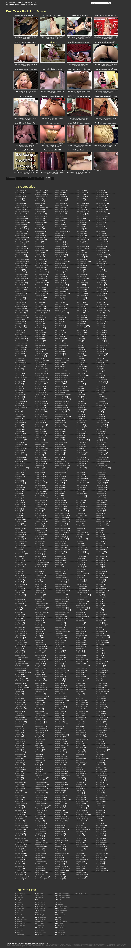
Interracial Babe (59, 509)
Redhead (82, 37)
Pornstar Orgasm (80, 668)
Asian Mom (18, 474)
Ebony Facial (38, 683)
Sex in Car (98, 270)
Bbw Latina (18, 547)
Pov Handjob (79, 687)
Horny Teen (58, 455)
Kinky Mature (59, 657)
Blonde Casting (19, 818)
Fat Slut (37, 769)
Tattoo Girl (98, 515)
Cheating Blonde (39, 369)
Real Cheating (79, 778)
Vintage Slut (99, 741)
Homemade (52, 38)
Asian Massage (19, 465)
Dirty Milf (37, 636)
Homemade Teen (60, 414)
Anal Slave (18, 392)
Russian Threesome (101, 235)
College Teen (38, 481)
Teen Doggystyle (100, 560)
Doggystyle (102, 65)
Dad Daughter (39, 605)
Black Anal (18, 730)
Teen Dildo (99, 558)
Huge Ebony (58, 485)
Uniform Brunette (100, 685)
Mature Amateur (59, 870)
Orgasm (110, 38)
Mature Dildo (79, 218)
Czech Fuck (38, 590)
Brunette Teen (39, 308)
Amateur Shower (19, 293)
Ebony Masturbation (40, 696)
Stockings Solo (100, 465)
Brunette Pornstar (40, 293)
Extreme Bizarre (39, 722)
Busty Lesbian (39, 341)
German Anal (59, 192)
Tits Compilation (100, 661)
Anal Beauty (18, 358)
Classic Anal (38, 427)
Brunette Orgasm (40, 291)
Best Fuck (17, 618)
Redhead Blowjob (80, 801)
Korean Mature (59, 676)
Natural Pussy (79, 500)
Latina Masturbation (60, 700)
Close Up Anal (39, 446)
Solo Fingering (100, 399)
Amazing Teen (19, 334)
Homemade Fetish (60, 403)
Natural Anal (79, 491)
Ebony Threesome (40, 713)
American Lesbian (20, 345)
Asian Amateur (19, 422)
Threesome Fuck (100, 640)
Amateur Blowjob (19, 209)
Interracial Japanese (60, 530)
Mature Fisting (79, 233)
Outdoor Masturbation (81, 595)
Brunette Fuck (39, 278)
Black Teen (18, 790)
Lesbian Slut (58, 808)
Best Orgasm (18, 623)
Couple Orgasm (39, 506)
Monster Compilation (81, 459)
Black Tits (17, 795)
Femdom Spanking (40, 788)
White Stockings (100, 769)
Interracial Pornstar (60, 545)
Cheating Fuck (39, 375)
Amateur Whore (19, 321)
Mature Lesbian (80, 257)
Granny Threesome (60, 304)
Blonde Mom (18, 851)
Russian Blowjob (100, 194)
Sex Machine (99, 265)
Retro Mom (79, 853)
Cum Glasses (39, 541)
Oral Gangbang (80, 569)
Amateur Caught (19, 216)
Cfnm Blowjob (39, 362)
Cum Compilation (40, 534)
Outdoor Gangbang (81, 590)
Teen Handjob (99, 584)
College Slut (38, 478)
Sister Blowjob (99, 317)
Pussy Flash (79, 750)
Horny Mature (59, 442)
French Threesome (40, 872)
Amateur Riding (19, 289)
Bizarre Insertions (20, 719)
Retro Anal (78, 834)
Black (24, 65)
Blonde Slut (18, 862)
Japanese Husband (60, 601)
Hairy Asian (58, 321)
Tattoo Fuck (99, 513)
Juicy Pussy (58, 646)
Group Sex (58, 315)
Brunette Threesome (40, 310)
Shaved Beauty (100, 280)
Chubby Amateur (39, 394)
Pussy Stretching (80, 763)
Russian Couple (100, 201)
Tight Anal (98, 644)
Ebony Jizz (38, 691)
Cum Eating (38, 536)
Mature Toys (79, 328)
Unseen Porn (20, 921)
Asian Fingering (19, 448)
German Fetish (59, 207)
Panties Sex (79, 612)
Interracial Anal (59, 506)
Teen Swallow (99, 620)
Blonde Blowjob (19, 816)
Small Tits (98, 377)
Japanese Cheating (60, 582)
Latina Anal (58, 681)
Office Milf (78, 536)
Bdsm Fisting (18, 588)
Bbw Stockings (19, 577)
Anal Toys (17, 403)
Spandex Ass (99, 418)
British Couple (39, 229)
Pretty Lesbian (79, 719)
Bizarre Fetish (19, 717)
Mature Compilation (81, 211)
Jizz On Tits (58, 642)
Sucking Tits (99, 496)
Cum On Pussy (39, 552)
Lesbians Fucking (60, 840)
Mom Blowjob (79, 420)
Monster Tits (79, 470)
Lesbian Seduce (59, 803)
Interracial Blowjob (60, 511)
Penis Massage (80, 623)
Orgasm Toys (79, 575)
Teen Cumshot (100, 552)
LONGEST (39, 178)
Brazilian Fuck (39, 211)
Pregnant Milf (79, 713)
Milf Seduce (79, 390)
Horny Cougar (59, 431)
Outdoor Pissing (80, 599)
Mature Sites (60, 913)
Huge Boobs (58, 476)
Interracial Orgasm (60, 539)
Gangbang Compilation (41, 877)
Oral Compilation (80, 560)
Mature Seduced (80, 295)
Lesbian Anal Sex (60, 732)
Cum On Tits (38, 554)
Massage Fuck (59, 862)
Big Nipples (18, 694)
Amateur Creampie (20, 229)
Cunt (76, 38)
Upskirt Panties (100, 698)
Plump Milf (78, 648)
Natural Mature (80, 498)
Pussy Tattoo (79, 765)
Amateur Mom (19, 272)
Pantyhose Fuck (80, 614)
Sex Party (98, 267)
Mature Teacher (80, 323)
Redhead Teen (80, 827)
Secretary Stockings (101, 250)
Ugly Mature (99, 676)
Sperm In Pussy (100, 427)
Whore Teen (99, 782)
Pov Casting (79, 683)
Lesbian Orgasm (59, 784)
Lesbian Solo (58, 810)
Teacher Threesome (101, 526)
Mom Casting (79, 422)
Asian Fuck (18, 453)
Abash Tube (20, 930)
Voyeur (48, 146)
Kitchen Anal (58, 668)
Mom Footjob (79, 433)
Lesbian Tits (58, 831)
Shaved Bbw (99, 278)
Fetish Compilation (40, 793)
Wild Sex (98, 818)
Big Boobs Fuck (19, 657)
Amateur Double (19, 244)
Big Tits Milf (18, 711)
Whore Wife (99, 786)
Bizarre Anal (18, 715)
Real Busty (78, 775)
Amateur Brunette (20, 211)
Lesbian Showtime (62, 906)
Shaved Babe (99, 276)
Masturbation (56, 37)
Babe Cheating (19, 521)
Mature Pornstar (80, 283)
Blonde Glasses (19, 836)
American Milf (19, 349)
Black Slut (17, 778)
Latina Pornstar (59, 711)
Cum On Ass (38, 545)
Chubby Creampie (40, 403)
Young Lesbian (100, 857)
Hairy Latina (58, 341)
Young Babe (99, 834)
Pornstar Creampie (81, 661)
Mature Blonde (80, 201)
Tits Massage (99, 666)
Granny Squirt (59, 302)
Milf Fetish (78, 362)
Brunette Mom (39, 289)
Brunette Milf (38, 287)
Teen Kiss (98, 586)
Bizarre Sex (18, 726)
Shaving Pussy (100, 306)
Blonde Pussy (19, 859)
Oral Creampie (80, 562)
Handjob (103, 64)
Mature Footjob (80, 235)
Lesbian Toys (59, 834)
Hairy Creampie (59, 332)
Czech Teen (38, 601)
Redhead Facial (80, 808)
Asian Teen (18, 498)
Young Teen (99, 868)
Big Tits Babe (18, 700)
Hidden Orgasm (59, 392)
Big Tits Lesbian (19, 709)
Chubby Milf (38, 414)
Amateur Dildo (19, 239)
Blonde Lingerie (19, 846)
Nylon (102, 92)
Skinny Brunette (100, 334)
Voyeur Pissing (100, 752)
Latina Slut (58, 715)
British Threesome (40, 250)
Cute (115, 64)
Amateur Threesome (20, 317)
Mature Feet (79, 227)
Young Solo (99, 866)
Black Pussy (18, 773)
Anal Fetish (18, 371)
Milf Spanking (79, 394)
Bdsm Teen (18, 592)
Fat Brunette (38, 750)
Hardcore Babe (59, 371)
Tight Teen (98, 659)
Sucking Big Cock (100, 481)
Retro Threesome (80, 859)
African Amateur (19, 190)
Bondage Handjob (40, 194)
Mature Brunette (80, 205)
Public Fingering (80, 732)
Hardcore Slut (59, 384)
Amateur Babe (19, 203)
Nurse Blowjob (79, 513)
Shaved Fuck (99, 289)
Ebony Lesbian (39, 694)
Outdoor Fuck (79, 588)
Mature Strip (79, 313)
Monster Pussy (80, 468)
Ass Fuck (17, 511)
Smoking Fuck (99, 386)
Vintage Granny (100, 724)
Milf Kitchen (79, 373)
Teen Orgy (98, 595)
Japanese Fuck (59, 592)
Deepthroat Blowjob (40, 608)
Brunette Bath (39, 257)
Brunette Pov (38, 295)
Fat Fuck (37, 754)
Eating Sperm (39, 666)
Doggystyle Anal (39, 646)
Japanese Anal (59, 571)
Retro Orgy (79, 857)
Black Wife (18, 801)
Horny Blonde (59, 422)
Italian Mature (59, 562)
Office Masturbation (81, 534)
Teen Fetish (99, 567)
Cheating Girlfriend (40, 377)
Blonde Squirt (18, 866)
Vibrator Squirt (99, 709)
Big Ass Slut (18, 651)
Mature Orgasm (80, 274)
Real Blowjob (79, 771)
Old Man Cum (79, 552)
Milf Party (78, 382)
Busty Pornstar (39, 347)
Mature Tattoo (79, 321)
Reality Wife (79, 793)
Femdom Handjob (40, 782)
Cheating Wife (39, 392)
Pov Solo (78, 698)
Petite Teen (79, 633)
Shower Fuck (99, 308)
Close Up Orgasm (40, 461)
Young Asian (99, 831)
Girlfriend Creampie (60, 246)
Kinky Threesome (60, 661)
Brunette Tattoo (39, 306)
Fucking (57, 146)
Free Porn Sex (61, 932)
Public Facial (79, 730)
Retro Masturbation (81, 846)
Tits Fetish (98, 663)
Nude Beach (79, 509)
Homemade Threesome (61, 416)
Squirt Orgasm (100, 442)
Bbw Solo (17, 573)
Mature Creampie (80, 214)
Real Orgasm (79, 786)
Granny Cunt (58, 280)
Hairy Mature (58, 347)
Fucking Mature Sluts (63, 893)
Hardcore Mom (59, 377)
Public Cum (79, 728)
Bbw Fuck (17, 543)
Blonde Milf (18, 849)
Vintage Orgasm (100, 737)
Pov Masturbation (80, 689)
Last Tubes (20, 906)
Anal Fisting (18, 373)
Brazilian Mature (39, 216)
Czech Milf (38, 597)
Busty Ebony (38, 334)
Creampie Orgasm (40, 521)
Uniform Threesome (101, 691)
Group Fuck (58, 310)
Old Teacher (79, 558)
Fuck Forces (20, 910)
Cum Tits (37, 560)
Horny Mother (59, 448)
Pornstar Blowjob (80, 659)
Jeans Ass (58, 633)
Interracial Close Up (60, 513)
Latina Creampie (59, 687)
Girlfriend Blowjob (60, 244)
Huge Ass (58, 474)
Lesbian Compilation (61, 745)
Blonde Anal (18, 806)
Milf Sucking (79, 403)
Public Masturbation (81, 739)
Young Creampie (100, 849)
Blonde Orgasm (19, 853)
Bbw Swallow (18, 580)
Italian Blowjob (59, 556)
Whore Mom (99, 778)
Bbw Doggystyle (19, 541)
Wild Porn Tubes (21, 923)
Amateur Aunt (19, 201)
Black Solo (18, 780)
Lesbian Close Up (60, 743)
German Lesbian (59, 216)
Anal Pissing (18, 388)
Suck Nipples (99, 476)
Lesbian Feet (58, 754)
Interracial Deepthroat (61, 519)
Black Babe (18, 735)
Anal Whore (18, 405)
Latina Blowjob (59, 685)
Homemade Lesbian (60, 407)
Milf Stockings (79, 399)
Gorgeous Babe (59, 263)
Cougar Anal (38, 485)
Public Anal (79, 726)
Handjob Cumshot (60, 360)
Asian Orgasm (19, 478)
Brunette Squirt (39, 304)
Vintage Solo (99, 743)
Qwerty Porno (20, 915)
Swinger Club (99, 502)
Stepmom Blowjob (101, 448)
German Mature (59, 218)
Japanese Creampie (60, 586)
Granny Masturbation (61, 293)
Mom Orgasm (79, 442)
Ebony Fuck (38, 685)
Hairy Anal (58, 319)
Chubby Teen (38, 422)
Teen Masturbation (101, 590)
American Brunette (20, 341)
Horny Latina (58, 440)
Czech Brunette (39, 588)
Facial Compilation (40, 728)
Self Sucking (99, 261)
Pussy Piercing (80, 758)
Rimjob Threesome (81, 874)
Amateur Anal (18, 196)
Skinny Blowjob (100, 332)
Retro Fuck (79, 842)
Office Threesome (80, 539)
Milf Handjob (79, 369)
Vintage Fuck (99, 722)
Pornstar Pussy (80, 670)
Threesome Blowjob (101, 636)
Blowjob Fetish (19, 879)
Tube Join (19, 895)
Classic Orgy (38, 440)
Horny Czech (58, 433)
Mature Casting (80, 207)
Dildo (35, 37)
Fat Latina (38, 756)
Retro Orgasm (79, 855)
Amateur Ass (18, 199)
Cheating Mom (39, 388)
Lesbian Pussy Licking (61, 799)
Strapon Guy (99, 470)
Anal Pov (17, 390)
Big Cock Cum (19, 668)
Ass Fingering (19, 506)
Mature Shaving (80, 298)
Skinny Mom (99, 349)
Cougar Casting (39, 487)
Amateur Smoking (20, 295)
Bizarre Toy (18, 728)
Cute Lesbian (38, 577)
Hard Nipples (58, 369)
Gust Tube (40, 895)
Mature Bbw (58, 879)
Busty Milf (38, 343)
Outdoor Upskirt (80, 603)
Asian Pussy (18, 487)
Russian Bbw (99, 190)
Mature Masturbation (81, 261)
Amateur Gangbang (20, 252)
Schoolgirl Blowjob (101, 237)
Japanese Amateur (60, 569)
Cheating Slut (39, 390)
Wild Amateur (99, 801)
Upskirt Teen (99, 702)
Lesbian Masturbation (61, 775)
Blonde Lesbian (19, 844)
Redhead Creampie (81, 806)
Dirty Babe (38, 625)
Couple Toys (38, 511)
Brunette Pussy (39, 298)
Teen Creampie (100, 549)
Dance (28, 65)
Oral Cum (78, 564)
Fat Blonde (38, 747)
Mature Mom (79, 265)
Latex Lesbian (59, 679)
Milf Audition (79, 338)
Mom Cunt (78, 429)
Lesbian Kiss (58, 769)
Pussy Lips (78, 756)
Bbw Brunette (18, 534)
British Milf (38, 242)
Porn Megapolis (61, 915)
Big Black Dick (19, 655)
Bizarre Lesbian (19, 722)
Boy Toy (37, 205)
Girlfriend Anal (59, 242)
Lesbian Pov (58, 797)
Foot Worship (38, 840)
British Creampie (39, 231)
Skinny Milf (99, 347)
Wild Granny (99, 808)
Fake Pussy (38, 732)
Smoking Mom (100, 390)
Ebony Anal (38, 670)
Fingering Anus (39, 801)
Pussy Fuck (79, 752)
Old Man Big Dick (80, 549)
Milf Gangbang (80, 366)
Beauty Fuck (18, 603)
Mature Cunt (79, 216)
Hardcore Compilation (61, 373)
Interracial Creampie (60, 515)
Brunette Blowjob (40, 265)
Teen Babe (99, 534)
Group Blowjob (59, 308)
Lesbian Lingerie (59, 771)
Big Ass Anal (18, 625)
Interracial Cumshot (60, 517)
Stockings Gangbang (101, 461)
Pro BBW (59, 917)
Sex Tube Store (41, 910)
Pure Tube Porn (41, 904)
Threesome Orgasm (101, 642)
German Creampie (60, 205)
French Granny (39, 859)
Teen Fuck (98, 575)
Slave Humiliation (100, 360)
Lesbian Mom (59, 780)
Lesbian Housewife (60, 767)
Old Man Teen (79, 556)
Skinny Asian (99, 326)
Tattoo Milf (98, 517)
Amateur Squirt (19, 300)
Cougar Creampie (40, 489)
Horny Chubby (59, 429)
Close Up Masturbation (41, 459)
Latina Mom (58, 704)
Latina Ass (58, 683)
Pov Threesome (80, 700)
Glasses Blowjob (59, 255)
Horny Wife (58, 457)
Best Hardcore (19, 620)
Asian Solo (18, 493)
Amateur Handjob (20, 257)
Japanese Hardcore (60, 597)
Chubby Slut (38, 420)
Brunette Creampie (40, 272)
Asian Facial (18, 446)
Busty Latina (38, 338)
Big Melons (18, 691)
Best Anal (17, 608)
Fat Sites (39, 934)
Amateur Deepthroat (20, 237)
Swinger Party (99, 509)
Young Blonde (99, 840)
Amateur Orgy (19, 280)
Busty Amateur (39, 317)
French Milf (38, 866)
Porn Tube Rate (41, 902)
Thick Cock (99, 633)
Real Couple (79, 782)
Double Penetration (40, 659)
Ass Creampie (19, 504)
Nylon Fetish (79, 526)
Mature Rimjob (80, 291)
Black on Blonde (19, 803)
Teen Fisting (99, 573)
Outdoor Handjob (80, 592)
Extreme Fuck (39, 724)
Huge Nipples (59, 491)
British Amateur (39, 222)
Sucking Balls (99, 478)
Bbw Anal (17, 530)
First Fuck (38, 818)
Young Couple (99, 846)
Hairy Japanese (59, 338)
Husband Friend (59, 502)
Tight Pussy (99, 657)
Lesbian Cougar (59, 747)
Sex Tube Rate (41, 908)
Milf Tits (78, 412)
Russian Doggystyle (101, 203)
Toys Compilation (100, 670)
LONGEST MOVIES (31, 4)
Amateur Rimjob (19, 291)
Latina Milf (58, 702)
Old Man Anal (79, 545)
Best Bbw (17, 612)
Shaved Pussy (100, 298)
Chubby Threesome (40, 425)
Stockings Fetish (100, 459)
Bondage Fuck (39, 192)
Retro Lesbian (79, 844)
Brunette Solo (39, 302)
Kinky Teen (58, 659)
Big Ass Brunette (19, 633)
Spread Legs (99, 433)
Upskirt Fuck (99, 696)
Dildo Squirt (38, 620)
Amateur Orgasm (19, 278)
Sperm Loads (99, 431)
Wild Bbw (98, 803)
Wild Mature (99, 812)
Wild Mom (98, 816)
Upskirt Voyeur (100, 704)
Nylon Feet (78, 524)
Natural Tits (79, 504)
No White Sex (40, 928)
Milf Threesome (80, 410)
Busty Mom (38, 345)
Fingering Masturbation (41, 806)
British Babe (38, 227)
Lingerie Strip (59, 851)
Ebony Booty (38, 679)
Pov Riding (78, 696)
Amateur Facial (19, 246)
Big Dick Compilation (20, 681)
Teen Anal (98, 530)
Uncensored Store (22, 919)
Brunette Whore (39, 313)
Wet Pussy (99, 763)
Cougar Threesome (40, 498)
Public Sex (78, 741)
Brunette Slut (38, 300)
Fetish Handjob (39, 797)
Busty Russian (39, 349)
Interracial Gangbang (61, 528)
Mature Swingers (80, 319)
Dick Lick (37, 614)
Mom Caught (79, 425)
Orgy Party (78, 577)
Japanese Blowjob (60, 580)
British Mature (39, 239)
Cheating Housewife (40, 379)
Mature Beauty (80, 190)
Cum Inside (38, 543)
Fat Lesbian (38, 758)
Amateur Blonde (19, 207)
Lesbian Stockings (60, 818)
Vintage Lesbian (100, 726)
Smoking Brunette (100, 384)
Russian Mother (100, 222)
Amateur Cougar (19, 224)
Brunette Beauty (39, 259)
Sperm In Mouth (100, 425)
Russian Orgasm (100, 224)
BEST (20, 178)
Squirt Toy (98, 444)
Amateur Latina (19, 263)
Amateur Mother (19, 274)
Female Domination (40, 778)
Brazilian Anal (39, 209)
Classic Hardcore (40, 433)
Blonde (20, 37)
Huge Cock (58, 478)
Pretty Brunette (80, 717)
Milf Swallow (79, 405)
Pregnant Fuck (80, 709)
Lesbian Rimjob (59, 801)
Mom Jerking (79, 437)
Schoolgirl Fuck (100, 239)
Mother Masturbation (81, 483)
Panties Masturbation (81, 608)
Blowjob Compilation (20, 877)
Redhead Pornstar (80, 821)
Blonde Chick (18, 821)
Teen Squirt (99, 612)
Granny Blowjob (59, 276)
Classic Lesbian (39, 435)
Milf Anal (78, 336)
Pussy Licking (79, 754)
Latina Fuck (58, 691)
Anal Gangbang (19, 377)
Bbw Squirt (18, 575)
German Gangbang (60, 211)
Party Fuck (78, 618)
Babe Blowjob (19, 519)
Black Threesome (20, 793)
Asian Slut (18, 491)
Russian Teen (99, 233)
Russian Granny (100, 207)
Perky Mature (79, 627)
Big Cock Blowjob (20, 663)
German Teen (59, 229)
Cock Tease (38, 470)
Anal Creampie (19, 366)
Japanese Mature (60, 612)
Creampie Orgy (39, 524)
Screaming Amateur (101, 242)
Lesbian (24, 37)
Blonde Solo (18, 864)
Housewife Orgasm (60, 470)
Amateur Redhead (20, 287)
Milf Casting (79, 349)
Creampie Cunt (39, 519)
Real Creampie (80, 784)
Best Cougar (18, 616)
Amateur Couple (19, 227)
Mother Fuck (79, 481)
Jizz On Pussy (59, 640)
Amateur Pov (18, 285)
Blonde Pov (18, 857)
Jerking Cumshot (60, 636)
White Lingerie (100, 767)
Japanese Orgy (59, 620)
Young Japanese (100, 853)
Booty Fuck (38, 201)
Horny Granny (59, 437)
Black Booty (18, 741)
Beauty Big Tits (19, 601)
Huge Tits (58, 496)
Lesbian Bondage (60, 741)
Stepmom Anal (100, 446)
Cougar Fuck (38, 491)
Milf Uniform (79, 414)
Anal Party (18, 386)
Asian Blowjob (19, 435)
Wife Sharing (99, 797)
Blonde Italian (19, 842)
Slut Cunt (98, 369)
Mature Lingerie (80, 259)
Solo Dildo (98, 397)
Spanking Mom (100, 420)
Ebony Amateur (39, 668)
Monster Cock (79, 457)
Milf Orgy (78, 379)
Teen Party (99, 599)
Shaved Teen (99, 302)
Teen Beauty (99, 536)
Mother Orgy (79, 487)
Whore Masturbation (101, 775)
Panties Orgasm (80, 610)
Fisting (79, 38)
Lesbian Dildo (59, 750)
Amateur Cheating (20, 218)
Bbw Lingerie (18, 552)
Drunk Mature (39, 661)
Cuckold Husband (40, 530)
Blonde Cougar (19, 823)
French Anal (38, 849)
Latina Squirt (58, 719)
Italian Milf (58, 564)
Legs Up (57, 730)
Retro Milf (78, 851)
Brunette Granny (39, 280)
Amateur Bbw (18, 205)
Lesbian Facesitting (60, 752)
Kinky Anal (58, 648)
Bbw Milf (17, 556)
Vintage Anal (99, 711)
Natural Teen (79, 502)
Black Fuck (18, 750)
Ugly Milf (98, 679)
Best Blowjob (18, 614)
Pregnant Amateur (80, 702)
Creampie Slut (39, 526)
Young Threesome (101, 870)
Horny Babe (58, 418)
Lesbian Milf (58, 778)
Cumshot (82, 172)
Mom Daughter (80, 431)
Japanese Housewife (61, 599)
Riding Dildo (79, 868)
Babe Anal (18, 517)
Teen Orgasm (99, 592)
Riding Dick (79, 866)
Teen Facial (99, 564)
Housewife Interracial (61, 468)
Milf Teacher (79, 407)
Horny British (58, 425)
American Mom (19, 351)
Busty (51, 37)
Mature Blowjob (80, 203)
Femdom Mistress (40, 786)
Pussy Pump (79, 760)
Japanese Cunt (59, 588)
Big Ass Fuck (18, 640)
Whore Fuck (99, 773)
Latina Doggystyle (60, 689)
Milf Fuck (78, 364)
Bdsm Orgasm (19, 590)
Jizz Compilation (59, 638)
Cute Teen (38, 582)
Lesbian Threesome (60, 829)
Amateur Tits (18, 319)
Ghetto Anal (58, 233)
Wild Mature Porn (62, 921)
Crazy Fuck (38, 513)
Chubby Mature (39, 412)
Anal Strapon (18, 397)
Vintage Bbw (99, 715)
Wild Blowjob (99, 806)
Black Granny (18, 752)
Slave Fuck (99, 358)
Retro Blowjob (79, 838)
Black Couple (18, 745)
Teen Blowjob (99, 541)
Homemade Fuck (60, 405)
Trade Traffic (27, 943)
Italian (26, 146)
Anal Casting (18, 360)
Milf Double (79, 358)
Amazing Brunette (20, 328)
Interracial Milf (59, 534)
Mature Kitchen (80, 252)
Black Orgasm (19, 765)
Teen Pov (98, 601)
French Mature (39, 864)
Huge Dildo (58, 483)
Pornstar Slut (79, 672)
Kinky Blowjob (59, 651)
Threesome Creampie (102, 638)
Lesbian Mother (59, 782)
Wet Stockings (99, 765)
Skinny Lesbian (100, 341)
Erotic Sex (38, 717)
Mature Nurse (79, 267)
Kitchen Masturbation (61, 670)
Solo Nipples (99, 405)
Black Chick (18, 743)
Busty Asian (38, 321)
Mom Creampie (80, 427)
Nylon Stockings (80, 532)
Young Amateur (100, 827)
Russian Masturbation (102, 214)
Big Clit (17, 659)
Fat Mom (37, 765)
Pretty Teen (79, 724)
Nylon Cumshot (80, 521)
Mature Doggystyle (81, 220)
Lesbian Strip (59, 823)
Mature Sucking (80, 315)
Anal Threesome (19, 401)
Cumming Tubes (41, 932)
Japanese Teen (59, 629)
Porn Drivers (20, 913)
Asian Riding (18, 489)
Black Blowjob (19, 739)
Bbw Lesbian (18, 549)
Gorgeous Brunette (60, 267)
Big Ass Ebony (19, 638)
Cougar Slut (38, 496)
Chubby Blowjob (39, 401)
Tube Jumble (20, 917)
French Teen (38, 870)
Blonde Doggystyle (20, 827)
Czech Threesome (40, 603)
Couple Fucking (39, 502)
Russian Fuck (99, 205)
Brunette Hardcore (40, 283)
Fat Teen (37, 771)
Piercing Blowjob (80, 636)
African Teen (18, 194)
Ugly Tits (98, 681)
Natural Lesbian (80, 496)
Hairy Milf (57, 349)
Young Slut (99, 864)
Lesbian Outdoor (59, 788)
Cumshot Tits (38, 567)
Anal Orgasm (18, 382)
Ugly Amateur (99, 672)
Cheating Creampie (40, 373)
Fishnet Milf (38, 829)
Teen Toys (98, 629)
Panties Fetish (79, 605)
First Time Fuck (39, 827)
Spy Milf (98, 440)
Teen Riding (99, 605)
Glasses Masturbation (61, 261)
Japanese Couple (60, 584)
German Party (59, 224)
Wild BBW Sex (61, 919)
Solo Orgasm (99, 407)
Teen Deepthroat (100, 556)
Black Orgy (18, 767)
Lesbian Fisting (59, 760)
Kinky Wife (58, 663)
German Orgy (59, 222)
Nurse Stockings (80, 515)
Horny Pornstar (59, 450)
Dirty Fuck (38, 631)
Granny (24, 38)
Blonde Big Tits (19, 812)
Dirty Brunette (39, 629)
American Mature (19, 347)
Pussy (28, 38)
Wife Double (99, 793)
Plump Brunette (80, 644)
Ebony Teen (38, 711)
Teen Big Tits (99, 539)
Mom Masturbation (81, 440)
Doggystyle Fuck (39, 648)
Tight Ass (98, 648)
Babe (45, 91)
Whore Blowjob (100, 771)
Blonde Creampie (20, 825)
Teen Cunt (98, 554)
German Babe (59, 194)
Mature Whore (79, 334)
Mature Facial (79, 224)
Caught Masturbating (41, 360)
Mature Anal (58, 872)
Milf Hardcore (79, 371)
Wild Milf (98, 814)
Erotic (51, 92)
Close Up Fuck (39, 457)
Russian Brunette (100, 196)
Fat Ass (37, 743)
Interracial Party (59, 543)
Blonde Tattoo (19, 868)
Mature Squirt (79, 308)
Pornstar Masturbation (82, 666)
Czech (52, 146)
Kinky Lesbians (59, 655)
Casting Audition (39, 356)
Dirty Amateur (39, 623)
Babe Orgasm (19, 526)
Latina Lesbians (59, 698)
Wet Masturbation (100, 758)
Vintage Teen (99, 745)
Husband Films (59, 500)
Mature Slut (79, 302)
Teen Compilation (100, 547)
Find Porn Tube (61, 934)
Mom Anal (78, 418)
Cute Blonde (38, 573)
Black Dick (18, 747)
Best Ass (17, 610)
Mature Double (80, 222)
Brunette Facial (39, 276)
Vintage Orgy (99, 739)
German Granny (59, 214)
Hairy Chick (58, 330)
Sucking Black (99, 485)
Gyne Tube (40, 897)
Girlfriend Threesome (61, 250)
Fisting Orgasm (39, 834)
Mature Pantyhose (80, 278)
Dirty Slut (37, 640)
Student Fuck (99, 474)
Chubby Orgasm (39, 416)
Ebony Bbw (38, 674)
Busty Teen (38, 351)
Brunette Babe (39, 255)
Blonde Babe (18, 808)
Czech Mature (39, 595)
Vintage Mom (99, 735)
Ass (48, 38)
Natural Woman (80, 506)
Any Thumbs (20, 934)
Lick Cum (57, 842)
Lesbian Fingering (60, 758)
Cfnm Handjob (39, 364)
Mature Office (79, 272)
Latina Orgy (58, 709)
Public (63, 91)
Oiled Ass (78, 541)
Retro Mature (79, 849)
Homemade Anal (59, 397)
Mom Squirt (79, 450)
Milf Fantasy (79, 360)
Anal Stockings (19, 394)
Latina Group (58, 694)
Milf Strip (78, 401)
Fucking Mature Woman (63, 897)
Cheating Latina (39, 384)
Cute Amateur (39, 569)
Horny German (59, 435)
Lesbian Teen (59, 827)
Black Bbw (18, 737)
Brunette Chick (39, 267)
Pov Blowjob (79, 681)
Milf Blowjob (79, 347)
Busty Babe (38, 323)
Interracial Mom (59, 536)
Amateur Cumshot (20, 233)
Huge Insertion (59, 489)
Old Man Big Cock (80, 547)
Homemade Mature (60, 410)
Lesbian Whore (59, 838)
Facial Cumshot (39, 730)
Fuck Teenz (60, 900)
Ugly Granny (99, 674)
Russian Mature (100, 216)
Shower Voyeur (100, 315)
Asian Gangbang (19, 455)
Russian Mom (99, 220)
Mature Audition (59, 877)
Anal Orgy (17, 384)
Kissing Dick (58, 666)
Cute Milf (37, 580)
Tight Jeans (99, 653)
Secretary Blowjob (101, 246)
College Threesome (40, 483)
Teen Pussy (99, 603)
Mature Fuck (79, 237)
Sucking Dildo (99, 491)
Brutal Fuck (38, 315)
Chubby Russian (39, 418)
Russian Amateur (80, 877)
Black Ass (17, 732)
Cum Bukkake (39, 532)
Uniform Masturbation (101, 689)
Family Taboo (38, 737)
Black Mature (18, 756)
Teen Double (99, 562)
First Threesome (39, 823)
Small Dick (99, 373)
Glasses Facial (59, 257)
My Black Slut (40, 925)
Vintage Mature (100, 730)
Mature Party (79, 280)
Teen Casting (99, 543)
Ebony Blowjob (39, 676)
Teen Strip (98, 616)
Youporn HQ (20, 928)
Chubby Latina (39, 407)
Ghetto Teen (58, 237)
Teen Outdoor (99, 597)
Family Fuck (38, 735)
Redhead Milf (79, 816)
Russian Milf (99, 218)
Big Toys (17, 713)
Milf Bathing (79, 341)
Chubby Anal (38, 397)
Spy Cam (98, 435)
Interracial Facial (59, 524)
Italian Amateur (59, 552)
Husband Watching (60, 504)
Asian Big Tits (19, 433)
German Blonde (59, 196)
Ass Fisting (18, 509)
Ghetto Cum (58, 235)
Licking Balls (58, 844)
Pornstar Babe (79, 657)
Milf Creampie (79, 351)
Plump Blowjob (80, 642)
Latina (103, 118)
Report (15, 34)
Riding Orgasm (80, 872)
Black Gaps (40, 921)
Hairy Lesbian (59, 343)
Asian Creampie (19, 440)
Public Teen (79, 743)
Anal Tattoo (18, 399)
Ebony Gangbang (40, 687)
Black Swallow (19, 788)
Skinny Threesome (101, 354)
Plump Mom (79, 651)
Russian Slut (99, 231)
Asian (99, 64)
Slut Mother (99, 371)
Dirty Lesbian (38, 633)
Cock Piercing (39, 468)
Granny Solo (58, 300)
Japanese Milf (59, 614)
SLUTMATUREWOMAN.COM (15, 943)
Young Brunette (100, 842)
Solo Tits (98, 412)
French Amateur (39, 846)
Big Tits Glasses (19, 707)
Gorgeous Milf (59, 272)
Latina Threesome (60, 724)
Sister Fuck (99, 319)
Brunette (74, 64)
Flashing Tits (38, 836)
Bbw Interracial (19, 545)
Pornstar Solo (79, 674)
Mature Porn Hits (61, 908)
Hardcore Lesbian (60, 375)
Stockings (87, 37)
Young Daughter (100, 851)
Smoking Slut (99, 392)
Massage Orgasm (60, 866)
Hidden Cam (58, 388)
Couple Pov (38, 509)
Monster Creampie (81, 461)
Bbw (19, 64)
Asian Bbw (18, 431)
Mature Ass (58, 874)
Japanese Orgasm (60, 618)
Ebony (22, 64)
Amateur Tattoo (19, 313)
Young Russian (100, 862)
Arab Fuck (18, 414)
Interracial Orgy (59, 541)
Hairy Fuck (58, 334)
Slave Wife (99, 362)
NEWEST (29, 178)
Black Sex (17, 775)
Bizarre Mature (19, 724)
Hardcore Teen (59, 386)
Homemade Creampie (61, 399)
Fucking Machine (40, 874)
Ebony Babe (38, 672)
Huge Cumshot (59, 481)
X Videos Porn (61, 930)
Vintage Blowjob (100, 717)
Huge (57, 38)
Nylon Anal (78, 517)
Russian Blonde (100, 192)
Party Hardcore (80, 620)
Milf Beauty (79, 343)
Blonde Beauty (19, 810)
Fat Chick (37, 752)
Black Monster (19, 763)
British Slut (38, 246)
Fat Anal (37, 741)
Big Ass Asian (19, 627)
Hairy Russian (59, 354)
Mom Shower (79, 446)
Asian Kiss (18, 461)
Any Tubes (40, 893)
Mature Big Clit (80, 194)
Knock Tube (40, 900)
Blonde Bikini (18, 814)
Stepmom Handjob (101, 453)
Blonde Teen (18, 870)
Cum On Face (39, 547)
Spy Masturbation (100, 437)
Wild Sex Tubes (21, 925)
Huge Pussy (58, 493)
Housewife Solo (59, 472)
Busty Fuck (38, 336)
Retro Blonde (79, 836)
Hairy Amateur (59, 317)
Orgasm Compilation (81, 573)
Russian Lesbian (100, 211)
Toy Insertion (99, 668)
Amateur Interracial (20, 261)
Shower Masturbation (101, 310)
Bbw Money (18, 558)
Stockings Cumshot (101, 457)
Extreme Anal (38, 719)
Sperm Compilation (101, 422)
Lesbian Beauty (59, 739)
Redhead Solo (79, 825)
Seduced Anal (99, 252)
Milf (83, 38)
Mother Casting (80, 476)
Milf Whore (78, 416)
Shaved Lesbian (100, 291)
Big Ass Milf (18, 646)
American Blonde (19, 338)
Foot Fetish (38, 838)
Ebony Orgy (38, 707)
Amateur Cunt (19, 235)
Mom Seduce (79, 444)
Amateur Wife (19, 323)
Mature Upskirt (80, 332)
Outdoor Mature (80, 597)
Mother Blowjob (80, 474)
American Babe (19, 336)
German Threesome (60, 231)
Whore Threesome (101, 784)
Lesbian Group (59, 765)
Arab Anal (17, 410)
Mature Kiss (79, 250)
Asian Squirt (18, 496)
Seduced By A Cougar (102, 255)
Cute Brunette (39, 575)
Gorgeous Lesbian (60, 270)
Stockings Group (100, 463)
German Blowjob (59, 199)
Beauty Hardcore (19, 605)
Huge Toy (57, 498)
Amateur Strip (19, 304)
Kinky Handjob (59, 653)
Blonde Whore (19, 874)
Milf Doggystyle (80, 356)
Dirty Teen (38, 642)
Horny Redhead (59, 453)
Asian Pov (18, 485)
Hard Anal (58, 364)
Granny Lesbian (59, 291)
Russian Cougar (100, 199)
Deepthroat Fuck (39, 610)
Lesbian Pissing (59, 790)
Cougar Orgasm (39, 493)
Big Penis (17, 696)
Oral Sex (78, 571)
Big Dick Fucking (19, 685)
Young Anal (99, 829)
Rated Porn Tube (41, 906)
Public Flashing (80, 735)
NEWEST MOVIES (20, 4)
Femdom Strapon (40, 790)
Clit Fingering (38, 444)
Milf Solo (78, 392)
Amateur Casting (19, 214)
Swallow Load (99, 498)
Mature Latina (79, 255)
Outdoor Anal (79, 582)
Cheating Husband (40, 382)
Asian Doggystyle (20, 444)
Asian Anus (18, 427)
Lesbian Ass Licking (60, 735)
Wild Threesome (100, 825)
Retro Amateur (79, 831)
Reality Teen (79, 790)
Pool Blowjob (79, 653)
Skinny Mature (100, 345)
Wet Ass (98, 756)
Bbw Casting (18, 536)
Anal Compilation (19, 362)
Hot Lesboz (60, 904)
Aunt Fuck (18, 515)
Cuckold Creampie (40, 528)
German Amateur (60, 190)
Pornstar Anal (79, 655)
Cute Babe (38, 571)
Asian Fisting (18, 450)
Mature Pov (79, 285)
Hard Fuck (58, 366)
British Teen (38, 248)
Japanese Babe (59, 575)
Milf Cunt (78, 354)
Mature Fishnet (80, 231)
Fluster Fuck (20, 904)
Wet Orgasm (99, 760)
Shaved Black (99, 283)
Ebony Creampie (39, 681)
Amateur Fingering (20, 248)
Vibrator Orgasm (100, 707)
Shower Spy (99, 313)
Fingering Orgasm (40, 808)
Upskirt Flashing (100, 694)
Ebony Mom (38, 702)
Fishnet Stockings (40, 831)
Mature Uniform (80, 330)
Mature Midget (79, 263)
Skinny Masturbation (101, 343)
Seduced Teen (100, 257)
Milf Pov (78, 386)
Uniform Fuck (99, 687)
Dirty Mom (38, 638)
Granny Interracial (60, 289)
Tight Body (99, 651)
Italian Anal (58, 554)
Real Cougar (79, 780)
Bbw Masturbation (20, 554)
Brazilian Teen (39, 220)
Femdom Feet (39, 780)
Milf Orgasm (79, 377)
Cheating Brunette (40, 371)
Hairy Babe (58, 323)
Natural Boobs (79, 493)
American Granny (20, 343)
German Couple (59, 203)
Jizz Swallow (58, 644)
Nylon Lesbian (79, 528)
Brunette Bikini (39, 263)
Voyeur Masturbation (101, 750)
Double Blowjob (39, 655)
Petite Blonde (79, 629)
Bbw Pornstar (18, 567)
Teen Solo (98, 610)
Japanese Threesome (61, 631)
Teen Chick (99, 545)
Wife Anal (98, 788)
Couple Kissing (39, 504)
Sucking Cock (99, 487)
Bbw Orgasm (18, 560)
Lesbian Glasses (59, 763)
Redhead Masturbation (82, 814)
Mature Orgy (79, 276)
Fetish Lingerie (39, 799)
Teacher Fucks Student (102, 521)
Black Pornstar (19, 769)
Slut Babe (98, 366)
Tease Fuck (99, 528)
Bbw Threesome (19, 584)
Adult (18, 932)
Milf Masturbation (80, 375)
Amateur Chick (19, 220)
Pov (26, 92)
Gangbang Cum (39, 879)
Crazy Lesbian (39, 515)
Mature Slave (79, 300)
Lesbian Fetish (59, 756)
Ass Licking (18, 513)
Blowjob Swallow (39, 190)
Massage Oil (58, 864)
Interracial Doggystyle (61, 521)
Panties (106, 92)
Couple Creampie (40, 500)
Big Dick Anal (18, 676)
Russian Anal (79, 879)
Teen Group (99, 582)
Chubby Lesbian (39, 410)
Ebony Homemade (40, 689)
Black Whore (18, 799)
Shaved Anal (99, 274)
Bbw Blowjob (18, 532)
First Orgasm (38, 821)
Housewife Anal (59, 461)
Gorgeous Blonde (60, 265)
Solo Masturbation (101, 403)
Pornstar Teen (79, 676)
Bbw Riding (18, 571)
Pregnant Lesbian (80, 711)
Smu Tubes (40, 913)
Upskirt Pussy (99, 700)
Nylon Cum (79, 519)
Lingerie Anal (58, 846)
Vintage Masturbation (101, 728)
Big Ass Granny (19, 642)
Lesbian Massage (60, 773)
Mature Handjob (80, 244)
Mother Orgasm (80, 485)
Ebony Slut (38, 709)
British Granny (39, 235)
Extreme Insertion (40, 726)
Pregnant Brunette (80, 707)
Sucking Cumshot (100, 489)
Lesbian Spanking (60, 812)
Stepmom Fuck (100, 450)
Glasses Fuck (59, 259)
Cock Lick (38, 465)
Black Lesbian (19, 754)
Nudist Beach (79, 511)
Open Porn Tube (81, 893)
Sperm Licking (99, 429)
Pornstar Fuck (79, 663)
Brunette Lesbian (40, 285)
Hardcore (104, 37)
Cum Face (38, 539)
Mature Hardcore (80, 246)
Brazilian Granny (39, 214)
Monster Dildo (79, 463)
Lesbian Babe (59, 737)
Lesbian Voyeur (59, 836)
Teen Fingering (100, 569)
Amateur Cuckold (19, 231)
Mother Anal (79, 472)
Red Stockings (79, 795)
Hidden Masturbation (61, 390)
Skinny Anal (99, 323)
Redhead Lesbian (80, 812)
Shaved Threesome (101, 304)
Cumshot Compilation (41, 562)
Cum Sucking (38, 556)
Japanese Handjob (60, 595)
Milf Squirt (78, 397)
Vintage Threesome (101, 747)
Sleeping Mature (100, 364)
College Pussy (39, 476)
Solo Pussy (99, 410)
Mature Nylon (79, 270)
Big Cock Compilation (21, 666)
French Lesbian (39, 862)
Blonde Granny (19, 838)
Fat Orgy (37, 767)
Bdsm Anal (18, 586)
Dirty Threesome (39, 644)
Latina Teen (58, 722)
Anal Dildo (18, 369)
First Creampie (39, 816)
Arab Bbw (17, 412)
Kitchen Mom (59, 672)
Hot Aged (59, 902)
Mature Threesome (81, 326)
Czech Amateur (39, 584)
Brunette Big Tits (39, 261)
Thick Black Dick (100, 631)
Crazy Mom (38, 517)
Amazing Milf (18, 332)
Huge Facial (58, 487)
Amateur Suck (19, 306)
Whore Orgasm (100, 780)
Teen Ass (98, 532)
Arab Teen (18, 420)
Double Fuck (38, 657)
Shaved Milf (99, 295)
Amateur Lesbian (19, 265)
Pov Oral (78, 691)
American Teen (19, 356)
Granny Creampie (60, 278)
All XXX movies (21, 893)
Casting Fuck (38, 358)
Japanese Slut (59, 625)
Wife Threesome (100, 799)
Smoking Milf (99, 388)
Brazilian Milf (38, 218)
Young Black (99, 838)
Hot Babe (57, 459)
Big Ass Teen (18, 653)
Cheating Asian (39, 366)
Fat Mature (38, 760)
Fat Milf (37, 763)
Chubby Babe (39, 399)
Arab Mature (18, 416)
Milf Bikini (78, 345)
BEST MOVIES (10, 4)
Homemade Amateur (61, 394)
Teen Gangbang (100, 577)
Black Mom (18, 760)
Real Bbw (78, 769)
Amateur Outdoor (19, 283)
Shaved (29, 92)
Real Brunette (79, 773)
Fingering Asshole (40, 803)
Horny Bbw (58, 420)
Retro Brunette (80, 840)
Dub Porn (19, 902)
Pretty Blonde (79, 715)
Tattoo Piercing (100, 519)
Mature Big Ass (80, 192)
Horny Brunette (59, 427)
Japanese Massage (60, 608)
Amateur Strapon (19, 302)
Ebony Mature (39, 698)
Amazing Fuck (19, 330)
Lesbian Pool (58, 793)
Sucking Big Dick (100, 483)
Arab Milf (17, 418)
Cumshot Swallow (40, 564)
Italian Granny (59, 560)
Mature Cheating (80, 209)
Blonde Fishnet (19, 831)
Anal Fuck (17, 375)
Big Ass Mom (18, 648)
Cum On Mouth (39, 549)
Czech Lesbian (39, 592)
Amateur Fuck (19, 250)
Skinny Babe (99, 328)
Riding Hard (79, 870)
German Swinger (60, 227)
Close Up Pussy (39, 463)
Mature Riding (79, 289)
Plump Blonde (79, 640)
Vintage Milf (99, 732)
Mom (102, 38)
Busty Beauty (38, 326)
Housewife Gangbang (61, 465)
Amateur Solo (19, 298)
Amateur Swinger (19, 310)
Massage (61, 145)
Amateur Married (19, 267)
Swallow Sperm (100, 500)
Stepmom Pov (99, 455)
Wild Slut (98, 821)
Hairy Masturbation (60, 345)
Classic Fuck (38, 429)
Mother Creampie (80, 478)
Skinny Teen (99, 351)
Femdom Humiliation (40, 784)
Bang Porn (20, 900)
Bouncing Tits (39, 203)
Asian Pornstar (19, 483)
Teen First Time (100, 571)
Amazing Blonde (19, 326)
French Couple (39, 855)
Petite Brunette (80, 631)
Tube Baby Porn (41, 915)
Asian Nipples (19, 476)
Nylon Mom (79, 530)
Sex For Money (100, 263)
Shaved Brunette (100, 287)
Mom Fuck (78, 435)
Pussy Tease (79, 767)
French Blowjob (39, 853)
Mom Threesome (80, 453)
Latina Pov (58, 713)
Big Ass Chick (19, 636)
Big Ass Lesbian (19, 644)
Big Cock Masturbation (21, 672)
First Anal (37, 812)
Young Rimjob (99, 859)
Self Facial (98, 259)
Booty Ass (38, 199)
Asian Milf (17, 472)
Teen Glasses (99, 580)
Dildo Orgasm (39, 616)
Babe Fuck (18, 524)
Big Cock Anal (19, 661)
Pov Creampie (79, 685)
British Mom (38, 244)
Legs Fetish (58, 726)
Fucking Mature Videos (63, 895)
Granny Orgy (58, 298)
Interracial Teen (59, 547)
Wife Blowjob (99, 790)
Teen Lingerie (99, 588)
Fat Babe (37, 745)
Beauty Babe (18, 599)
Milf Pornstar (79, 384)
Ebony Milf (38, 700)
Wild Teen (98, 823)
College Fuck (38, 474)
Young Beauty (99, 836)
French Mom (38, 868)
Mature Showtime (62, 910)
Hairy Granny (59, 336)
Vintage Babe (99, 713)
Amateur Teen (19, 315)
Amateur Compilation (21, 222)
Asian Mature (18, 470)
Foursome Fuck (39, 844)
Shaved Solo (99, 300)
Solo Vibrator (99, 416)
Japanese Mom (59, 616)
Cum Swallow (39, 558)
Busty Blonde (38, 328)
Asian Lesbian (19, 463)
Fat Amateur (38, 739)
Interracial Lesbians (60, 532)
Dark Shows (40, 923)
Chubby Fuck (38, 405)
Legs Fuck (58, 728)
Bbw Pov (17, 569)
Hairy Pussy (58, 351)
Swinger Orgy (99, 506)
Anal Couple (18, 364)
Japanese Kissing (60, 603)
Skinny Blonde (100, 330)
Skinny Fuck (99, 336)
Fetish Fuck (38, 795)
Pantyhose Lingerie (81, 616)
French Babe (38, 851)
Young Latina (99, 855)
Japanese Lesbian (60, 605)
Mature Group (79, 242)
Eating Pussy (38, 663)
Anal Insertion (19, 379)
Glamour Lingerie (60, 252)
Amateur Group (19, 255)
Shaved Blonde (100, 285)
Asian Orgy (18, 481)
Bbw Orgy (17, 562)
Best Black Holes (41, 919)
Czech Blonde (39, 586)
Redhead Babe (80, 799)
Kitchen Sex (58, 674)
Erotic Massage (39, 715)
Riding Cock (79, 862)
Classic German (39, 431)
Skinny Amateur (100, 321)
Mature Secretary (80, 293)
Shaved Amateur (100, 272)
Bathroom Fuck (19, 528)
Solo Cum (98, 394)
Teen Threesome (100, 625)
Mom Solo (78, 448)
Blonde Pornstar (19, 855)
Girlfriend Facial (59, 248)
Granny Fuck (58, 283)
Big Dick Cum (19, 683)
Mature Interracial (80, 248)
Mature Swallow (80, 317)
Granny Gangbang (60, 285)
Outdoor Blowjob (80, 584)
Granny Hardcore (60, 287)
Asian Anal (18, 425)
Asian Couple (18, 437)
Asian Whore (18, 502)
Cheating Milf (38, 386)
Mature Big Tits (80, 196)
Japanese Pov (59, 623)
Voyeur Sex (99, 754)
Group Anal (58, 306)
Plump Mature (79, 646)
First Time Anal (39, 825)
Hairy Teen (58, 356)
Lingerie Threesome (60, 853)
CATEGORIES (11, 178)
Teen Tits (98, 627)
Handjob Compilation (61, 358)
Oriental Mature (80, 580)
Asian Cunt (18, 442)
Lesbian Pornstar (60, 795)
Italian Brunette (59, 558)
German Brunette (60, 201)
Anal (72, 91)
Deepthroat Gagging (40, 612)
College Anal (38, 472)
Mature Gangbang (80, 239)
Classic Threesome (40, 442)
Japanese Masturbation (61, 610)
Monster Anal (79, 455)
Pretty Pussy (79, 722)
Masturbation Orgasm (61, 868)
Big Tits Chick (19, 702)
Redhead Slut (79, 823)
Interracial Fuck (59, 526)
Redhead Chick (80, 803)
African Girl (18, 192)
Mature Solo (79, 306)
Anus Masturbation (20, 407)
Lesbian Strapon (59, 821)
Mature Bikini (79, 199)
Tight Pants (99, 655)
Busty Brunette (39, 330)
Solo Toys (98, 414)
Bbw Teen (17, 582)
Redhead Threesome (81, 829)
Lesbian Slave (59, 806)
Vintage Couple (100, 719)
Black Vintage (19, 797)
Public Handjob (80, 737)
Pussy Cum (79, 745)
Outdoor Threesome (81, 601)
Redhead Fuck (80, 810)
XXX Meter (60, 923)
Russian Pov (99, 227)
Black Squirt (18, 784)
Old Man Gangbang (81, 554)
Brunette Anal (39, 252)
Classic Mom (38, 437)
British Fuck (38, 233)
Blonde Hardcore (19, 840)
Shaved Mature (100, 293)
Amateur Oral (18, 276)
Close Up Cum (39, 453)
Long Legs (58, 857)
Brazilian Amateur (40, 207)
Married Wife (58, 859)
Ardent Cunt (20, 897)
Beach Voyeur (19, 597)
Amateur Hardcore (20, 259)
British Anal (38, 224)
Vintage (106, 119)
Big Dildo (17, 689)
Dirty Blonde (38, 627)
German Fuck (59, 209)
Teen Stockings (100, 614)
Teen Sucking (99, 618)
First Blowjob (38, 814)
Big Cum (17, 674)
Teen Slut (98, 608)
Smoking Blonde (100, 379)
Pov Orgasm (79, 694)
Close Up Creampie (40, 450)
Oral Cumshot (79, 567)
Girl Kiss (57, 239)
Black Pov (17, 771)
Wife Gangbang (100, 795)
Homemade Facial (60, 401)
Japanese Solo (59, 627)
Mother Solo (79, 489)
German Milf (58, 220)
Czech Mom (38, 599)
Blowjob (73, 37)
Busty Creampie (39, 332)
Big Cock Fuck (19, 670)
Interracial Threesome (61, 549)
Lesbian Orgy (59, 786)
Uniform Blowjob (100, 683)
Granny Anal (58, 274)
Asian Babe (18, 429)
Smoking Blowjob (100, 382)
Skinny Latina (99, 338)
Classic (49, 173)
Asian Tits (17, 500)
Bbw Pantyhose (19, 564)
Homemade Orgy (60, 412)
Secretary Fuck (100, 248)
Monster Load (79, 465)
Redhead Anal (79, 797)
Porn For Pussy (61, 928)
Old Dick (78, 543)
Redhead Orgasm (80, 818)
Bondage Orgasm (40, 196)
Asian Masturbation (20, 468)
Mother (105, 38)
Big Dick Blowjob (19, 679)
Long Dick (58, 855)
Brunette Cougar (39, 270)
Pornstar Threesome (81, 679)
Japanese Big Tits (60, 577)
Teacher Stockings (101, 524)
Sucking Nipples (100, 493)
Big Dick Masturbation (21, 687)
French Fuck (38, 857)
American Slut (19, 354)
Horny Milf (58, 444)
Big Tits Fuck (18, 704)
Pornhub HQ (20, 908)
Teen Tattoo (99, 623)
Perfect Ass (79, 625)
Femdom (115, 145)
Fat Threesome (39, 773)
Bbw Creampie (19, 539)
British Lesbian (39, 237)
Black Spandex (19, 782)
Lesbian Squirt (59, 814)
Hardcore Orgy (59, 382)
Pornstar (34, 91)
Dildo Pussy (38, 618)
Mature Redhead (80, 287)
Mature (28, 37)
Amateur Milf (18, 270)
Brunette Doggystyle (40, 274)
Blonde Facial (19, 829)
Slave (109, 146)
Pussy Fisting (79, 747)
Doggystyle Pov (39, 651)
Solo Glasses (99, 401)
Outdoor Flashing (80, 586)
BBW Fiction (40, 930)
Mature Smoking (80, 304)
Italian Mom (58, 567)
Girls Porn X (60, 925)
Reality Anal (79, 788)
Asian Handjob (19, 457)
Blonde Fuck (18, 834)
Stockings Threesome (102, 468)
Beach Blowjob (19, 595)
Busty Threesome (40, 354)
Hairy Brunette (59, 328)
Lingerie (31, 146)
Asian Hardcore (19, 459)
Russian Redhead (100, 229)
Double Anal (38, 653)
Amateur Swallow (20, 308)
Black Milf (17, 758)
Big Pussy (17, 698)
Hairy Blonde (58, 326)
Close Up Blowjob (40, 448)
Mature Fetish (79, 229)
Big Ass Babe (18, 629)
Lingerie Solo (59, 849)
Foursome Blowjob (40, 842)
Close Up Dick (39, 455)
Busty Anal (38, 319)
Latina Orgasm (59, 707)
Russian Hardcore (101, 209)
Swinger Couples (100, 504)
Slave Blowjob (99, 356)
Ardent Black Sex (41, 917)
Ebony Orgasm (39, 704)
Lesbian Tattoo (59, 825)
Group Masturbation (60, 313)
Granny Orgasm (59, 295)
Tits (32, 37)
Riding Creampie (80, 864)
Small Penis (99, 375)
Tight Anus (98, 646)
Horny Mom (58, 446)
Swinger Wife (99, 511)
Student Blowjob (100, 472)
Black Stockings (19, 786)
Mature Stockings (80, 310)
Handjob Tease (59, 362)
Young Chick (99, 844)
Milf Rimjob (79, 388)
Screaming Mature (101, 244)
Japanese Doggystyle (61, 590)
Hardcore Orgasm (60, 379)
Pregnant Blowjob (80, 704)
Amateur (47, 37)
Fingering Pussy (39, 810)
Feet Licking (38, 775)
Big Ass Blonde (19, 631)
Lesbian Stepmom (60, 816)
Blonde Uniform (19, 872)
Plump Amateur (80, 638)
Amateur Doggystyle (20, 242)
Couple (111, 64)
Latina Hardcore (59, 696)
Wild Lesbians (99, 810)
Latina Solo (58, 717)
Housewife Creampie (61, 463)
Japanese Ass (59, 573)
